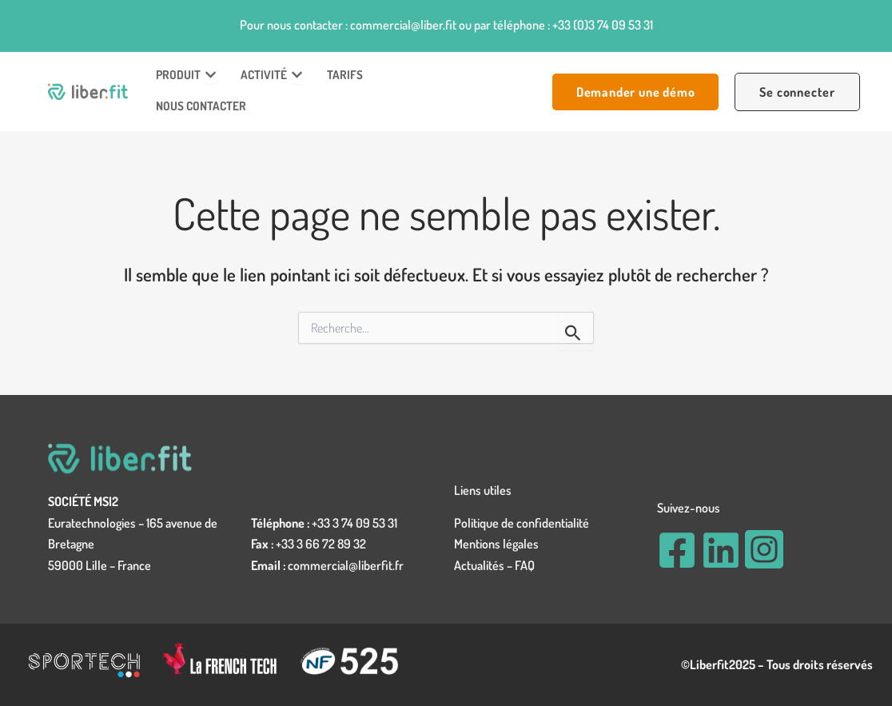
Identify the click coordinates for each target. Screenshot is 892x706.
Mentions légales (496, 544)
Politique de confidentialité (521, 523)
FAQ (525, 565)
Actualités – (484, 565)
